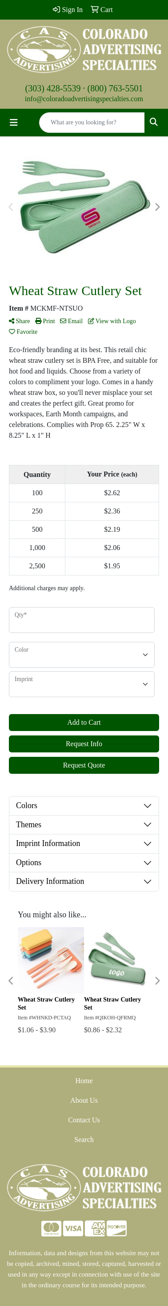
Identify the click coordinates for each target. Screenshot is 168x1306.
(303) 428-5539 (53, 88)
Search (84, 1139)
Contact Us (84, 1120)
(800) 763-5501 (115, 88)
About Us (84, 1100)
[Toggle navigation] (13, 122)
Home (83, 1080)
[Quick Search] (92, 122)
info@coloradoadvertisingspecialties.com (84, 99)
